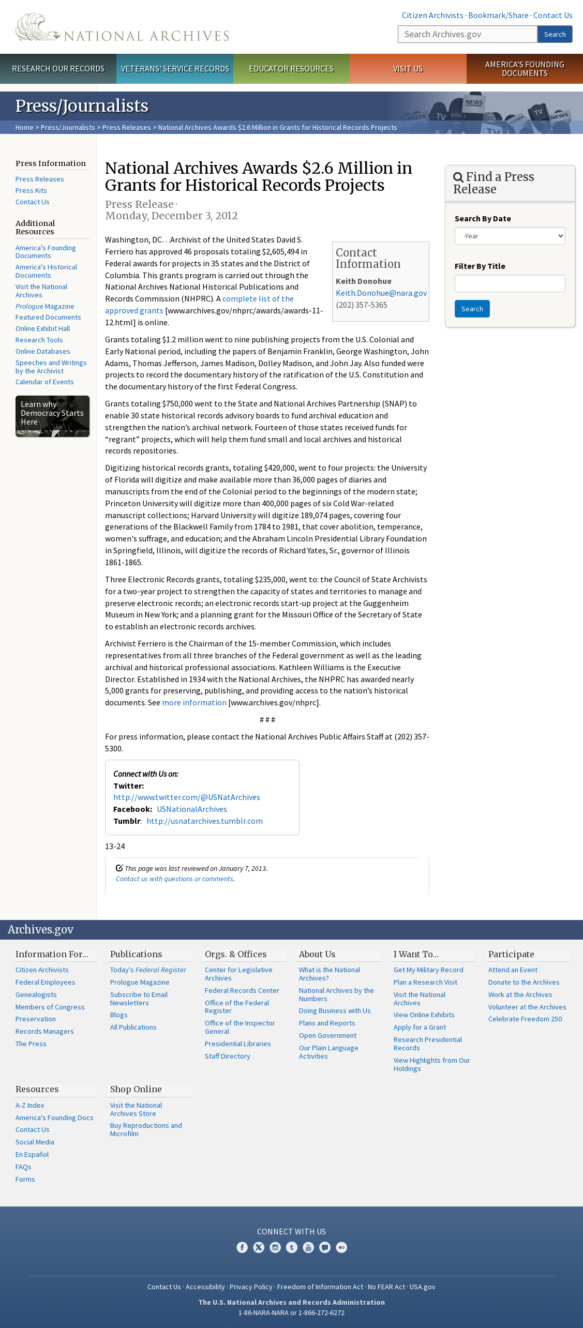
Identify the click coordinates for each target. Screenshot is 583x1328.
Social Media (35, 1141)
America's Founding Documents (524, 68)
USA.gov (423, 1286)
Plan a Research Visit (425, 982)
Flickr (341, 1247)
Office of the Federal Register (237, 1007)
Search (555, 34)
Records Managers (45, 1031)
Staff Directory (227, 1056)
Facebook (242, 1247)
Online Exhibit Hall (43, 328)
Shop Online (136, 1089)
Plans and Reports (327, 1023)
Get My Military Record (429, 969)
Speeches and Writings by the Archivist (51, 366)
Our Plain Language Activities (328, 1052)
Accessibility (205, 1286)
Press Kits (31, 190)
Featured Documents (48, 317)
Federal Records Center (242, 990)
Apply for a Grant (420, 1027)
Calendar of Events (45, 381)
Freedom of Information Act (320, 1286)
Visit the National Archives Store (136, 1109)
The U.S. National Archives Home (122, 27)
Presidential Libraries (238, 1043)
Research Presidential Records (428, 1043)
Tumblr (292, 1247)
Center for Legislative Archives (239, 974)
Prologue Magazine (140, 982)
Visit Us (408, 68)
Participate (511, 954)
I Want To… (416, 954)
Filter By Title (480, 266)
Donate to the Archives (524, 982)
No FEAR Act (386, 1286)
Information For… (52, 954)
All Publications (133, 1027)
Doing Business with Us (335, 1010)
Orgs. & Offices (236, 954)
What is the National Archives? (329, 974)
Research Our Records (58, 68)
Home (25, 127)
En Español (32, 1154)
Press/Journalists (68, 127)
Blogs (119, 1014)
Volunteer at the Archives (527, 1007)
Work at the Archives (520, 994)
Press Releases (126, 127)
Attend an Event (512, 969)
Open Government (327, 1035)
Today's (148, 969)
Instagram (275, 1247)
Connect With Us (291, 1231)
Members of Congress (50, 1007)
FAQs (24, 1166)
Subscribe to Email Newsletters (139, 998)
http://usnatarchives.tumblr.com (204, 821)
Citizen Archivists (433, 15)
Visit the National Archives (41, 290)
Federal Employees (46, 982)
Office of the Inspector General (240, 1027)
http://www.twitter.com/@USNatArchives (186, 797)
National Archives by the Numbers (336, 994)
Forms (25, 1179)
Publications (136, 954)
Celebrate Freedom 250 (525, 1018)
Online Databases (43, 351)
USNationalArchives (192, 809)
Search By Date (483, 218)
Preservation (36, 1018)
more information (194, 702)
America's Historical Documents (46, 271)
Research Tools (39, 339)
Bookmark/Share (498, 15)
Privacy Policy (251, 1286)
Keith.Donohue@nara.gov (381, 293)
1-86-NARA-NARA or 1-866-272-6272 (291, 1312)
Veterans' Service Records (175, 68)
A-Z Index (30, 1105)
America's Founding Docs (55, 1117)
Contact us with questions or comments (174, 878)
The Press (31, 1043)
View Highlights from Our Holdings (432, 1064)
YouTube (308, 1247)
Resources (37, 1089)
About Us (317, 954)
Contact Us (553, 15)
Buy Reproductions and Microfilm (146, 1129)
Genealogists (36, 994)
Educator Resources (291, 68)
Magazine (45, 306)
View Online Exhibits (424, 1014)
